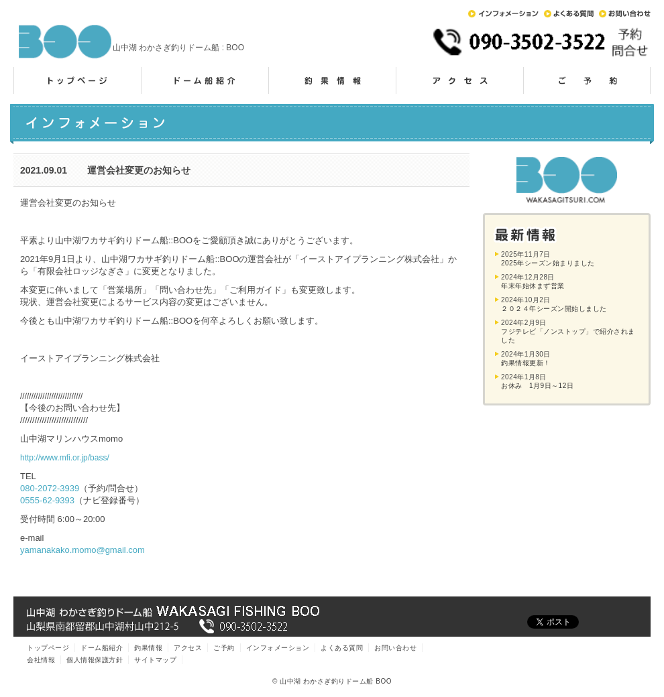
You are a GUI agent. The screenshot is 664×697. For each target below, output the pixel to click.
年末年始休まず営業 (533, 286)
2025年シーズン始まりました (548, 263)
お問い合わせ (625, 14)
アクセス (459, 80)
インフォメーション (503, 14)
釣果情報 (332, 80)
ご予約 (587, 80)
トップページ (77, 80)
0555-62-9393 (47, 500)
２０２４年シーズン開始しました (554, 308)
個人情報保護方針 (94, 659)
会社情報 (41, 659)
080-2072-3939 (49, 488)
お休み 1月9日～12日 (537, 385)
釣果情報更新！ (526, 363)
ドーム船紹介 (204, 80)
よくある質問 (569, 14)
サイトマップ (155, 659)
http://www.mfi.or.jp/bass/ (64, 457)
